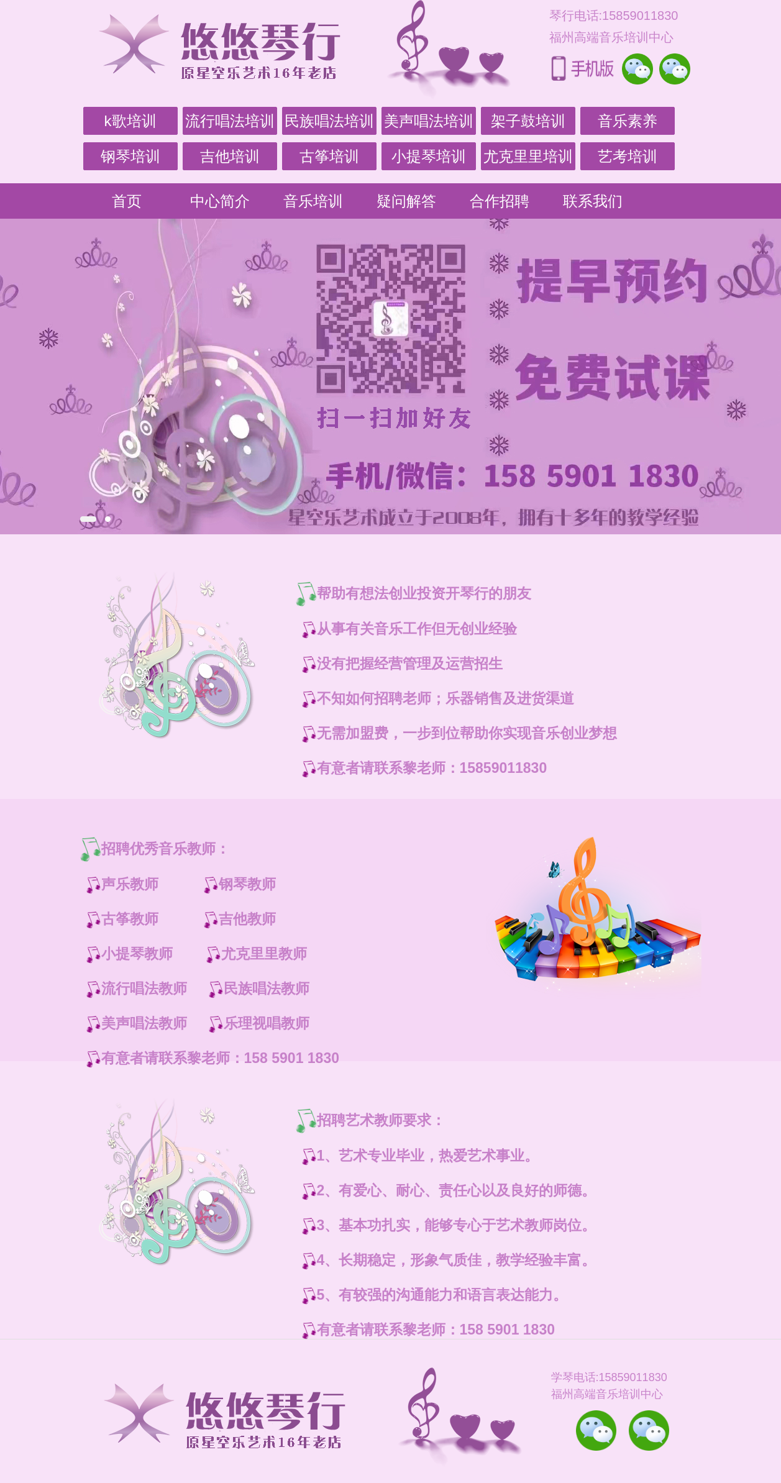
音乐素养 (627, 120)
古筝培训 (329, 156)
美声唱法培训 (428, 120)
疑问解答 (406, 201)
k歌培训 (130, 120)
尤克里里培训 (528, 156)
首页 (127, 201)
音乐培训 (313, 201)
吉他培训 (230, 156)
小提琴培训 (428, 156)
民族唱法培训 (329, 120)
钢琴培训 (130, 156)
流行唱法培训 (230, 120)
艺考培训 (627, 156)
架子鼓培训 (528, 120)
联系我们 (593, 201)
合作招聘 (499, 201)
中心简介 (220, 201)
